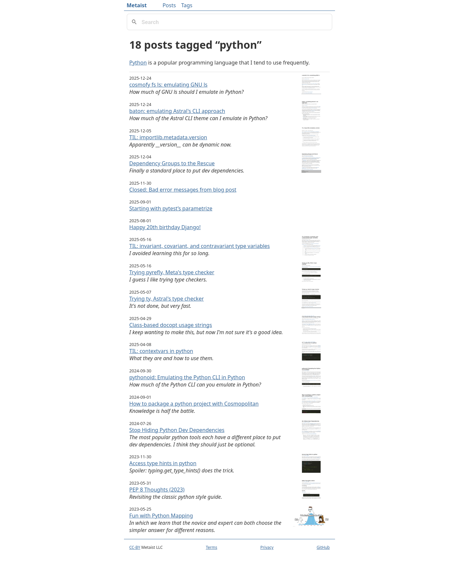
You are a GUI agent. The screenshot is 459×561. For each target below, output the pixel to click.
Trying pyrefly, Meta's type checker (171, 272)
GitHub (323, 547)
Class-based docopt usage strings (170, 325)
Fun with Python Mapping (161, 515)
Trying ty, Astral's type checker (166, 298)
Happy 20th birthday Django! (165, 227)
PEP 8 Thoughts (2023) (157, 489)
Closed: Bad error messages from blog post (182, 189)
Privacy (266, 547)
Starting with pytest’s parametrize (170, 208)
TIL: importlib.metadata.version (168, 137)
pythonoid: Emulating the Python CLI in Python (187, 377)
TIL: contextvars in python (161, 351)
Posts (169, 5)
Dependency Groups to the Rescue (172, 163)
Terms (211, 547)
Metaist (137, 5)
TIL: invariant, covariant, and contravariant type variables (199, 246)
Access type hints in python (163, 463)
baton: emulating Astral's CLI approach (177, 111)
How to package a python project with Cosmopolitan (194, 403)
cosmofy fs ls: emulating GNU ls (168, 84)
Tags (186, 5)
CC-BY (134, 547)
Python (138, 62)
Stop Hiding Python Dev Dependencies (177, 430)
